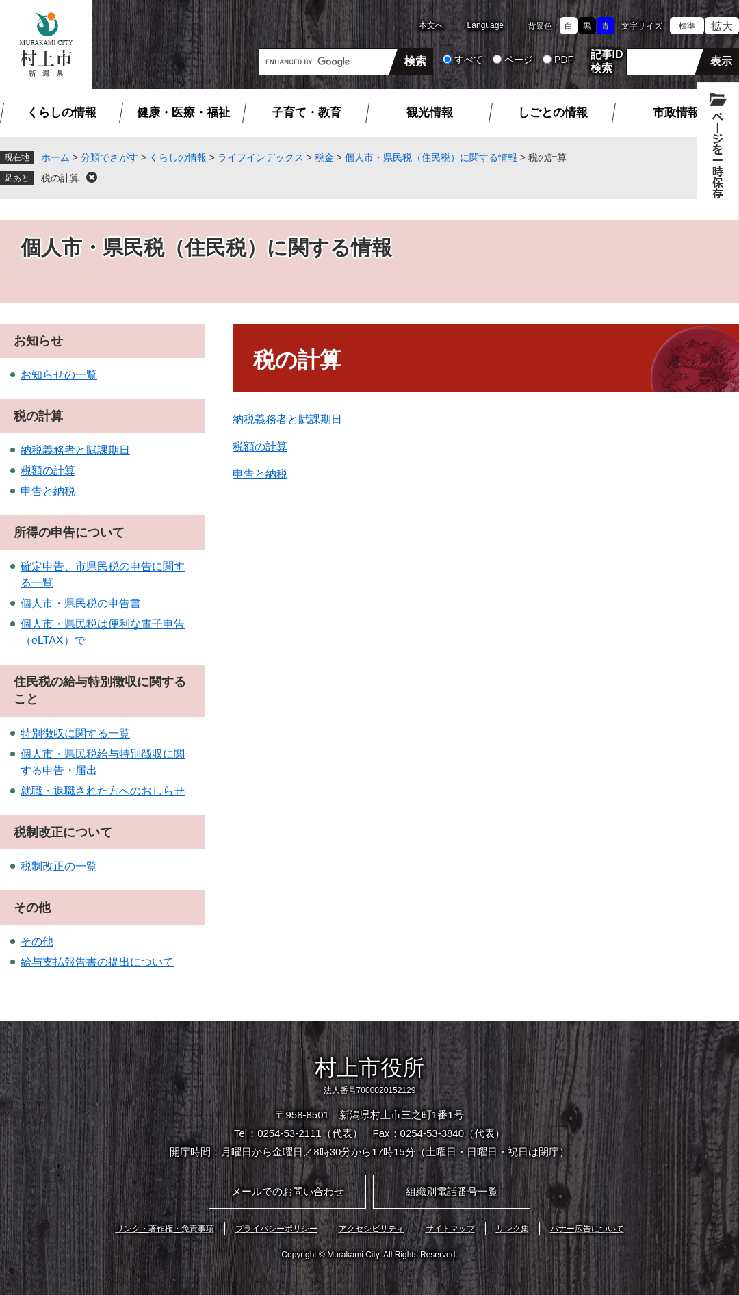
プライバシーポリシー (276, 1228)
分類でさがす (109, 157)
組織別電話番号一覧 (452, 1191)
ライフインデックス (261, 157)
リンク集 (512, 1228)
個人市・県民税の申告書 (81, 603)
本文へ (431, 25)
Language (485, 25)
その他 (32, 907)
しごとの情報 (553, 112)
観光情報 (429, 112)
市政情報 (676, 112)
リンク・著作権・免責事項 (165, 1228)
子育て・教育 (306, 112)
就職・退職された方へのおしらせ (103, 791)
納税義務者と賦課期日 (287, 419)
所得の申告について (69, 532)
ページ (518, 59)
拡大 (722, 26)
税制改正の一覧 (59, 866)
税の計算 (60, 177)
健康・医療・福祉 (183, 112)
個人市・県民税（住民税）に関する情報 (431, 157)
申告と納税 (260, 474)
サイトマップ (450, 1228)
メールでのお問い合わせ (287, 1191)
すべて (468, 59)
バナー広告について (587, 1228)
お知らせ (38, 341)
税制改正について (63, 832)
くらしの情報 (61, 112)
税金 (324, 157)
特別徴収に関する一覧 (75, 733)
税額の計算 (260, 446)
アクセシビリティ (371, 1228)
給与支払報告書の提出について (97, 962)
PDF (563, 59)
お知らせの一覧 (59, 375)
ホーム (55, 157)
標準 (687, 26)
